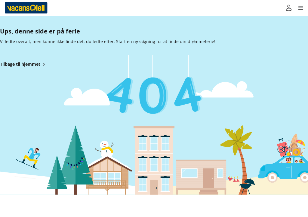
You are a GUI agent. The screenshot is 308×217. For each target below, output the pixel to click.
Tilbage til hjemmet (24, 64)
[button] (301, 8)
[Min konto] (289, 8)
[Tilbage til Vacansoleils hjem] (26, 8)
